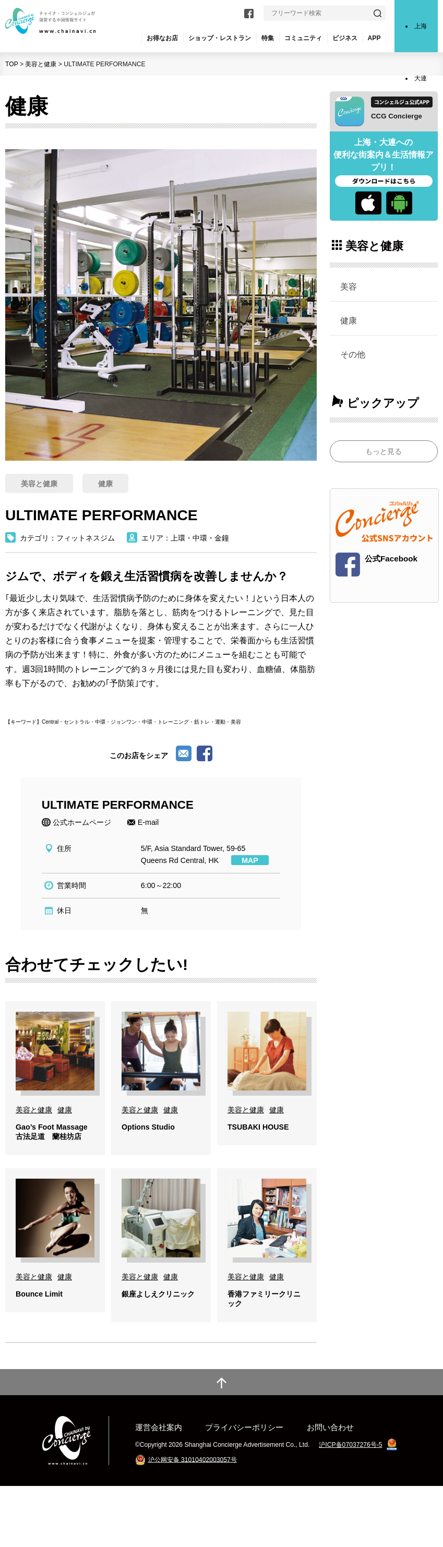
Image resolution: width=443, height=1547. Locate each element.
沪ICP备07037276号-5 (350, 1505)
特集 (267, 38)
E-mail (148, 822)
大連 (420, 78)
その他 (352, 354)
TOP (11, 64)
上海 (420, 26)
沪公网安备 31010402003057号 (192, 1520)
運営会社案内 (158, 1488)
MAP (250, 860)
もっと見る (383, 451)
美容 (348, 286)
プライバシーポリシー (244, 1488)
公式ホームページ (82, 822)
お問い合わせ (330, 1488)
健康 (348, 320)
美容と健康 (40, 64)
